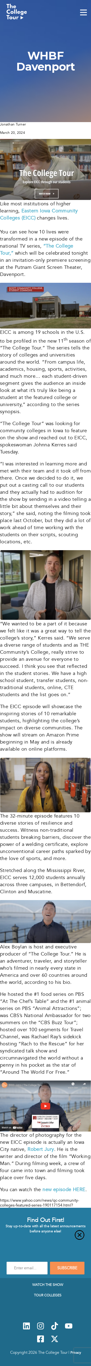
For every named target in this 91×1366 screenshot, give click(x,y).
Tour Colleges (47, 1295)
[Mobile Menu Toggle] (83, 13)
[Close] (45, 1238)
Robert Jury (40, 1149)
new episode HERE (63, 1190)
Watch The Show (47, 1284)
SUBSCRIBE (67, 1268)
